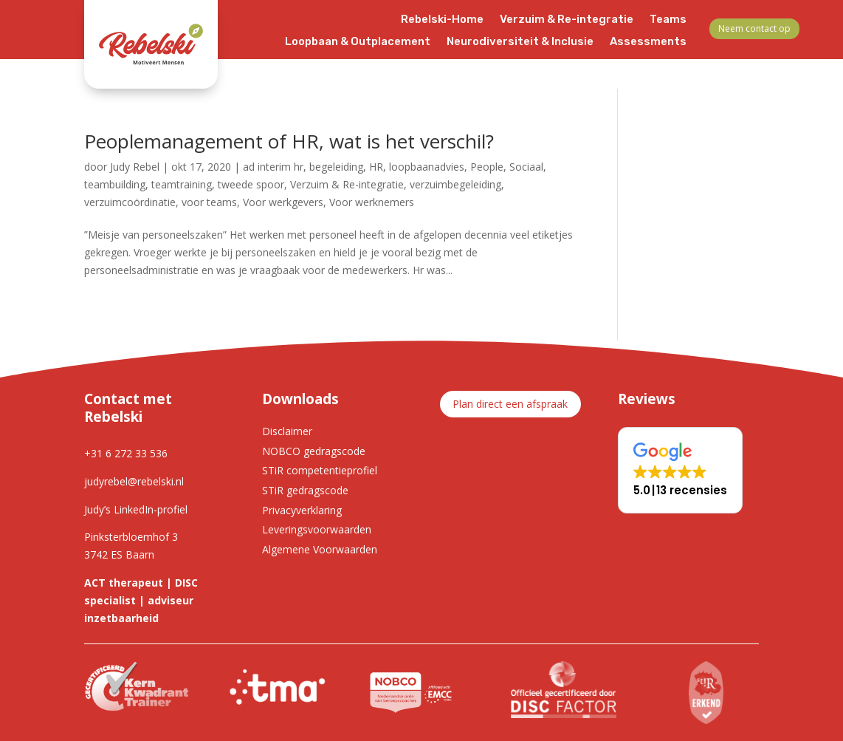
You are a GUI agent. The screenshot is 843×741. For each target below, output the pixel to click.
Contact (664, 64)
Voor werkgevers (283, 202)
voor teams (209, 202)
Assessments (648, 42)
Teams (668, 20)
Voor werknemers (371, 202)
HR (376, 167)
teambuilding (114, 184)
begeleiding (336, 167)
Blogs (431, 64)
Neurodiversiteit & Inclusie (520, 42)
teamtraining (181, 184)
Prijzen (482, 64)
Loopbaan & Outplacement (357, 42)
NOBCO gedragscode (313, 451)
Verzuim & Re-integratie (566, 20)
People (486, 167)
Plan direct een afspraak (510, 404)
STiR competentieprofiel (319, 470)
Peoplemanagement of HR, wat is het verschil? (289, 141)
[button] (680, 470)
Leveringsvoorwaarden (316, 529)
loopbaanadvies (426, 167)
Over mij (601, 64)
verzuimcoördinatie (130, 202)
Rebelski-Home (442, 20)
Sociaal (526, 167)
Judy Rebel (134, 167)
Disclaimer (287, 431)
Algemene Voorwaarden (319, 549)
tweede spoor (251, 184)
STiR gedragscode (305, 490)
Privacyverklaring (302, 510)
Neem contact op (754, 28)
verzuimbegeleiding (455, 184)
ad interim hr (273, 167)
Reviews (540, 64)
